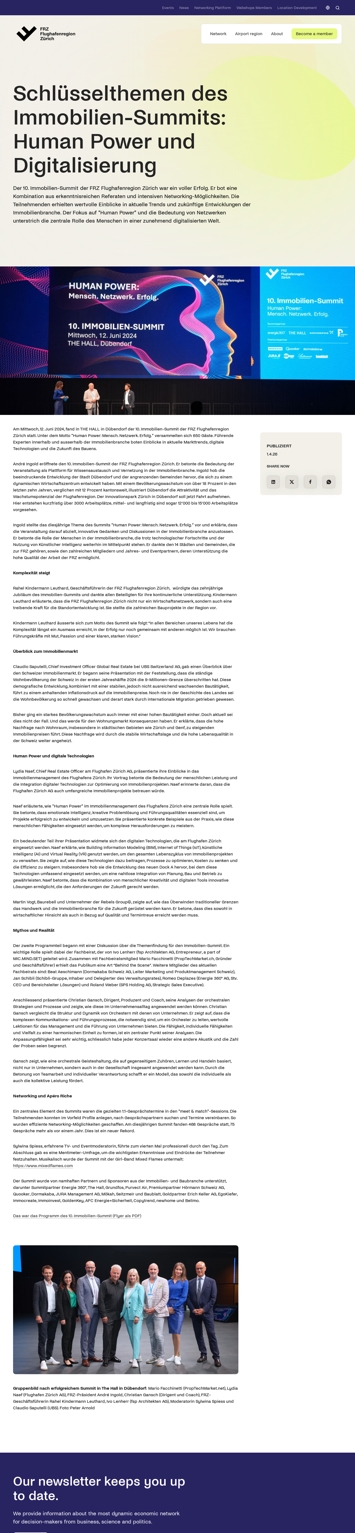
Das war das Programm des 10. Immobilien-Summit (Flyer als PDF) (77, 1215)
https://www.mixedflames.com (43, 1165)
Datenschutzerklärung (52, 1499)
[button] (327, 7)
